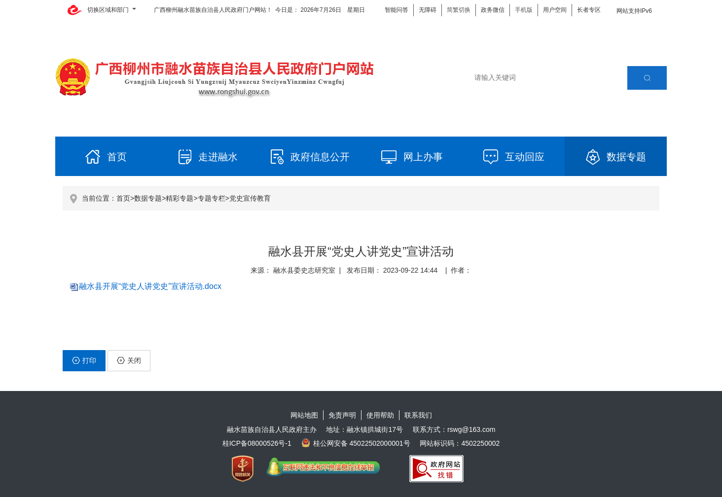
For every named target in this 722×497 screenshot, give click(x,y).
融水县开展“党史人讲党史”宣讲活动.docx (150, 286)
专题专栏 (211, 198)
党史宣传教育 (250, 198)
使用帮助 (380, 415)
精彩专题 (179, 198)
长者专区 (589, 9)
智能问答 (396, 9)
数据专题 (148, 198)
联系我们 (418, 415)
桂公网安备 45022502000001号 (355, 443)
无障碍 (427, 9)
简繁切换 (458, 9)
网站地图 (304, 415)
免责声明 (342, 415)
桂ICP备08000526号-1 (256, 443)
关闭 (129, 360)
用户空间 (555, 9)
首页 (123, 198)
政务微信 (493, 9)
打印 (84, 360)
